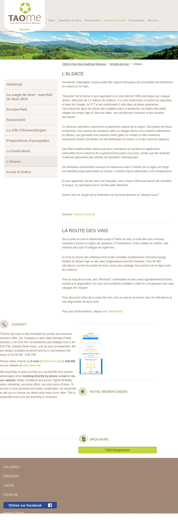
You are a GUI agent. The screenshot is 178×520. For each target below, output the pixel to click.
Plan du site (10, 494)
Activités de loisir (114, 20)
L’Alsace (137, 64)
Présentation (136, 20)
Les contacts (11, 466)
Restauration (93, 20)
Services (153, 20)
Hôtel (51, 20)
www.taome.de (31, 365)
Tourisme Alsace (83, 214)
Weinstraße (115, 311)
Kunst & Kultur (18, 172)
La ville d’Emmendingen (26, 130)
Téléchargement (117, 450)
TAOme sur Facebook (30, 505)
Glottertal (14, 84)
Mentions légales (13, 512)
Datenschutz (11, 475)
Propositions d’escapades (28, 141)
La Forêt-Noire (18, 151)
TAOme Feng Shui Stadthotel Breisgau (84, 64)
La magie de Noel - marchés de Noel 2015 (29, 97)
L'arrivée (8, 485)
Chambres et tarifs (69, 20)
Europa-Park (16, 109)
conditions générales (16, 503)
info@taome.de (50, 361)
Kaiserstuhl (15, 120)
